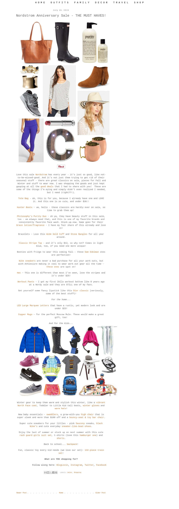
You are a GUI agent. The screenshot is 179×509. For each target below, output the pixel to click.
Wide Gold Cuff (55, 234)
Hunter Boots (24, 207)
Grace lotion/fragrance (30, 225)
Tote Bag (23, 198)
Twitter (89, 465)
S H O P (139, 2)
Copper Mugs (25, 314)
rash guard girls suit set (35, 435)
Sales (69, 472)
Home (61, 493)
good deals (47, 186)
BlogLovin (62, 465)
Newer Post (21, 493)
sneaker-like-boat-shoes (76, 426)
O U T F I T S (59, 2)
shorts (60, 438)
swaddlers (52, 414)
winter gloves (91, 405)
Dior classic (81, 291)
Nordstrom (41, 175)
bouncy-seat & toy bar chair (86, 417)
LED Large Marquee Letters (33, 305)
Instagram (76, 465)
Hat (19, 273)
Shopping (77, 472)
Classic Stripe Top (30, 243)
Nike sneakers (27, 261)
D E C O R (101, 2)
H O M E (40, 2)
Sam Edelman (92, 252)
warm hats (60, 408)
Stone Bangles (79, 234)
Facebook (101, 465)
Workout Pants (26, 282)
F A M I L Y (81, 2)
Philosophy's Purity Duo (31, 216)
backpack (72, 444)
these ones (52, 267)
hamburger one (88, 435)
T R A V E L (120, 2)
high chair (87, 414)
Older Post (100, 493)
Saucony (80, 423)
